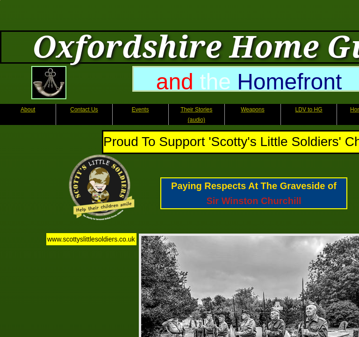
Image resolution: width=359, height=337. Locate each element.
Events (140, 109)
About (28, 109)
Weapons (252, 109)
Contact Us (84, 109)
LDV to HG (309, 109)
